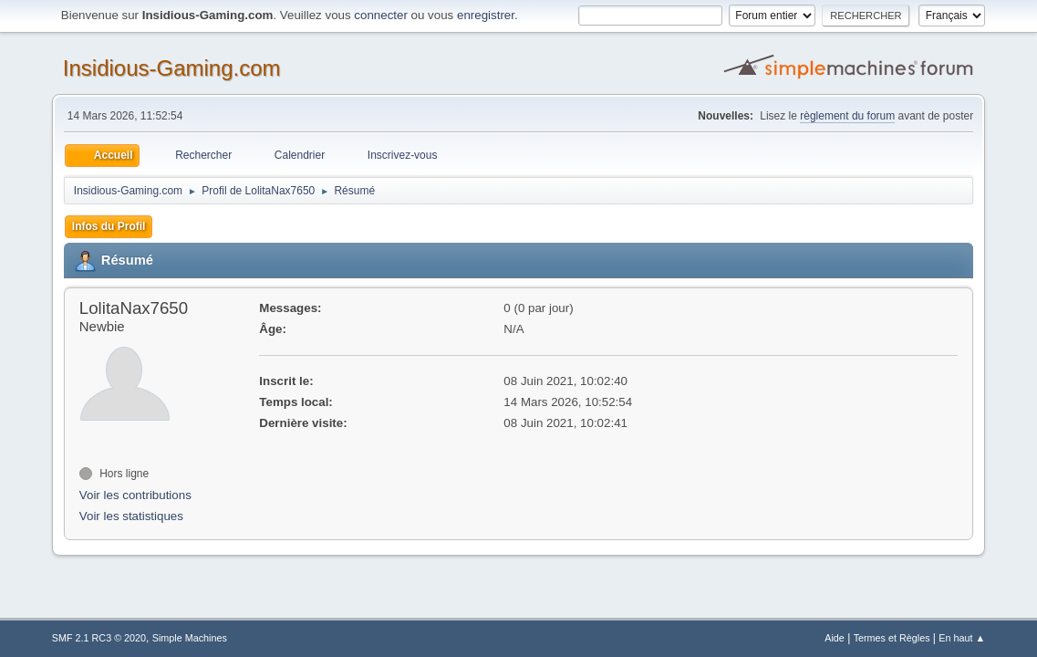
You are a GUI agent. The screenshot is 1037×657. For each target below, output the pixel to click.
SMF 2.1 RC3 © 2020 (99, 637)
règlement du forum (847, 116)
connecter (381, 15)
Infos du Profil (109, 226)
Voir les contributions (135, 495)
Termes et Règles (892, 637)
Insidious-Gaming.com (172, 68)
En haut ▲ (961, 637)
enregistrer (485, 15)
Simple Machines (189, 637)
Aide (834, 637)
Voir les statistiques (131, 516)
